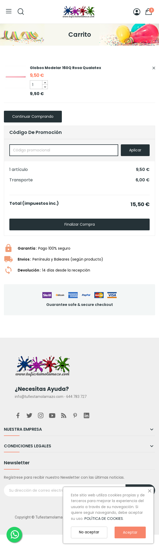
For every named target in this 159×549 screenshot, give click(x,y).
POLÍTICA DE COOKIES (103, 518)
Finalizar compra (79, 224)
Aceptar (130, 532)
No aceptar (89, 532)
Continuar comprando (33, 116)
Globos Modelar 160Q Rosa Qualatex (65, 67)
